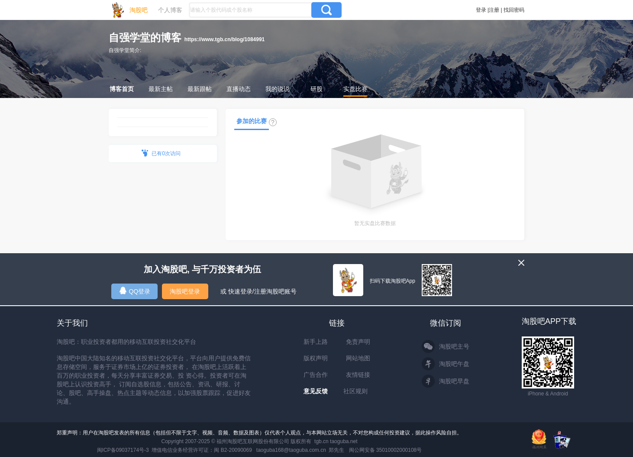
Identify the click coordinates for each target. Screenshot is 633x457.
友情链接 (358, 374)
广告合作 (316, 374)
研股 (316, 88)
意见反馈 (316, 391)
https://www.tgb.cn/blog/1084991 (224, 39)
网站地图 (358, 358)
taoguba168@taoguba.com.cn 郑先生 (300, 450)
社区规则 (355, 391)
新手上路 (316, 341)
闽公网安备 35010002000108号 (385, 450)
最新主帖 (161, 88)
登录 (481, 10)
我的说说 (277, 88)
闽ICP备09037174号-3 (123, 450)
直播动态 (238, 88)
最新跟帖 (199, 88)
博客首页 (122, 88)
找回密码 (514, 10)
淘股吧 (138, 10)
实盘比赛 (355, 88)
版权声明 (316, 358)
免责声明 (358, 341)
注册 (494, 10)
